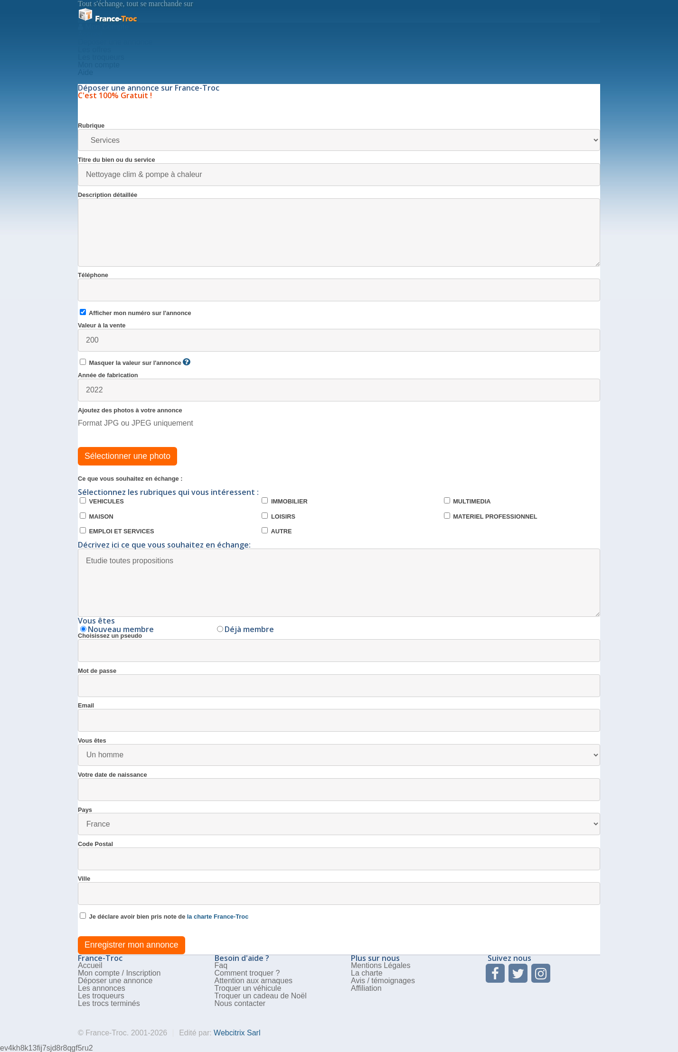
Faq (221, 965)
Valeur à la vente (339, 337)
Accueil (90, 34)
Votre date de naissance (339, 786)
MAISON (96, 516)
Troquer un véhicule (248, 988)
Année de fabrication (339, 386)
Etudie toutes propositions (339, 583)
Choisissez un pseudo (339, 647)
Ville (339, 890)
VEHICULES (102, 501)
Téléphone (339, 286)
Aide (85, 72)
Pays (339, 821)
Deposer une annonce (115, 42)
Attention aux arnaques (254, 981)
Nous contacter (240, 1003)
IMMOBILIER (284, 501)
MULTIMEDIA (467, 501)
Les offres (94, 50)
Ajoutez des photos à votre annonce (130, 411)
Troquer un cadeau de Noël (261, 996)
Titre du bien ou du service (339, 171)
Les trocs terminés (109, 1003)
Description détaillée (339, 229)
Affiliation (366, 988)
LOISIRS (278, 516)
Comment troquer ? (247, 973)
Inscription (143, 973)
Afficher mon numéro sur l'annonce (135, 313)
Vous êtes (339, 752)
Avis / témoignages (383, 981)
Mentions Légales (380, 965)
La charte (367, 973)
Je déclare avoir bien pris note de (164, 916)
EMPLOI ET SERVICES (117, 531)
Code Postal (339, 855)
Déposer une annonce (115, 981)
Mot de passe (339, 682)
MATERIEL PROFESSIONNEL (490, 516)
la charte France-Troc (217, 916)
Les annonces (101, 988)
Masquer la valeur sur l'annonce (135, 362)
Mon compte (99, 65)
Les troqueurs (101, 57)
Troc (107, 18)
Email (339, 717)
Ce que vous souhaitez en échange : (130, 479)
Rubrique (339, 137)
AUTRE (277, 531)
